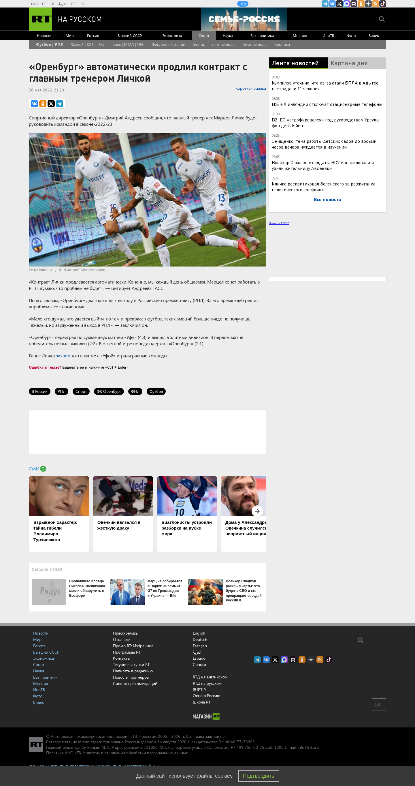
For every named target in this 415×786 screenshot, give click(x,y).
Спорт (204, 35)
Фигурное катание (168, 44)
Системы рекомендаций (135, 683)
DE (44, 3)
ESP (73, 3)
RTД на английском (210, 677)
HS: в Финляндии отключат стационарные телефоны (327, 104)
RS (82, 3)
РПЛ (61, 391)
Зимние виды (255, 44)
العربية (63, 3)
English (199, 633)
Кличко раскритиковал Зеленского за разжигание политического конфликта (324, 186)
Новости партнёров (131, 677)
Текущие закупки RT (131, 664)
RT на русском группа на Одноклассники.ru (361, 3)
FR (52, 3)
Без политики (262, 35)
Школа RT (201, 702)
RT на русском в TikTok (382, 3)
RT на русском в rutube (353, 3)
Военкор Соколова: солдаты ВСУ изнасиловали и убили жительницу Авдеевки (323, 165)
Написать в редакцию (133, 671)
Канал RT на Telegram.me (325, 3)
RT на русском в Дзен (368, 3)
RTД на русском (207, 683)
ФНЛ (135, 391)
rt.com (83, 741)
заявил (63, 355)
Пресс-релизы (126, 633)
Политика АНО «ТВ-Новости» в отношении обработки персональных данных (117, 752)
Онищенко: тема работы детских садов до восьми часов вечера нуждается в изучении (324, 144)
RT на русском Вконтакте (332, 3)
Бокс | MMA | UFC (128, 44)
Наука (228, 35)
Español (199, 658)
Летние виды (223, 44)
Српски (199, 664)
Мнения (300, 35)
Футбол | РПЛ (49, 44)
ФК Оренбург (109, 391)
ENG (34, 3)
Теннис (198, 44)
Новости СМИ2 (279, 223)
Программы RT (126, 652)
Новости (44, 35)
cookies (224, 776)
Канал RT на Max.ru (346, 3)
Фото (351, 35)
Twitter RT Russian (339, 3)
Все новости (327, 199)
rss (375, 3)
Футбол (156, 391)
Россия (93, 35)
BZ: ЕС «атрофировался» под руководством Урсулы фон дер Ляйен (326, 122)
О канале (121, 639)
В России (40, 391)
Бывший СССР (130, 35)
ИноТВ (328, 35)
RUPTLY (199, 689)
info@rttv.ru (308, 747)
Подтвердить (258, 776)
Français (200, 645)
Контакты (121, 658)
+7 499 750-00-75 (247, 747)
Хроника (282, 44)
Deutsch (200, 639)
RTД (243, 3)
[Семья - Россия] (244, 19)
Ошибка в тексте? (45, 367)
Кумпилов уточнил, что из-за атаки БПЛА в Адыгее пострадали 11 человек (325, 85)
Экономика (172, 35)
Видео (374, 35)
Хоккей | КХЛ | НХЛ (88, 44)
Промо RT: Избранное (133, 645)
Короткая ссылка (250, 88)
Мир (70, 35)
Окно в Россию (206, 695)
